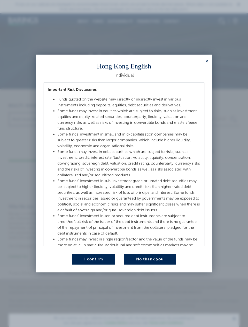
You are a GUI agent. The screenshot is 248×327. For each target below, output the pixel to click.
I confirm (93, 259)
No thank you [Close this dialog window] (150, 259)
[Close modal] (206, 61)
